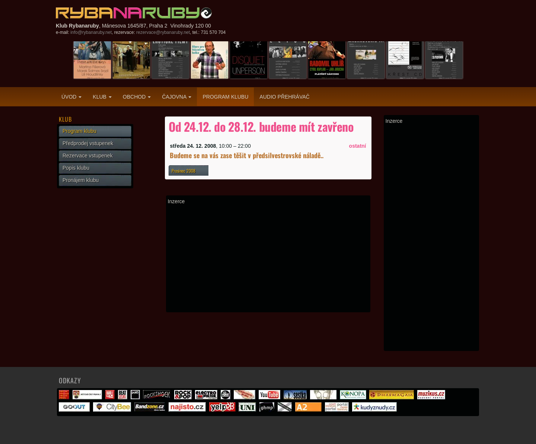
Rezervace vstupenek (88, 156)
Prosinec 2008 (183, 170)
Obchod (137, 97)
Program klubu (225, 97)
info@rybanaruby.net (91, 32)
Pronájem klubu (81, 180)
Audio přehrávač (284, 97)
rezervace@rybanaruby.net (163, 32)
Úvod (71, 97)
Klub (102, 97)
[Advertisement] (268, 258)
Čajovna (176, 97)
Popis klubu (76, 168)
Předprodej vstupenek (88, 143)
